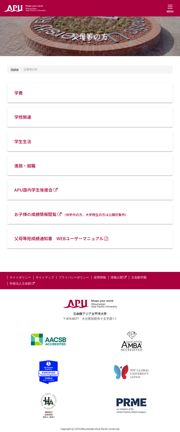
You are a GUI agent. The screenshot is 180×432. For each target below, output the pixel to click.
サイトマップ (45, 277)
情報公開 (119, 277)
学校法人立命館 (22, 283)
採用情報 (100, 277)
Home (15, 69)
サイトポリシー (20, 277)
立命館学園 (138, 277)
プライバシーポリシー (74, 277)
